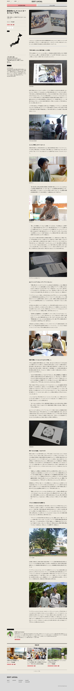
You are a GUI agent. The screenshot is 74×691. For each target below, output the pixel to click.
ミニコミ (8, 24)
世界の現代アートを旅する (33, 637)
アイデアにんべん (33, 55)
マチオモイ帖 (36, 488)
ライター (8, 681)
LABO (15, 1)
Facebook (26, 681)
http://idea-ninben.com (10, 76)
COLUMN (20, 681)
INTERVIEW (21, 680)
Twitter (26, 680)
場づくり (55, 665)
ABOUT (8, 1)
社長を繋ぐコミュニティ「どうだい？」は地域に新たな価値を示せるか (37, 661)
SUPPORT (14, 680)
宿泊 (12, 664)
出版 (11, 24)
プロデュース (9, 664)
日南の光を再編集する (13, 660)
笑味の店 (41, 457)
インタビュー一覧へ (37, 671)
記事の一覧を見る (17, 639)
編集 (13, 24)
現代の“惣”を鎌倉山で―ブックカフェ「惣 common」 (57, 661)
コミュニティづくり (30, 665)
